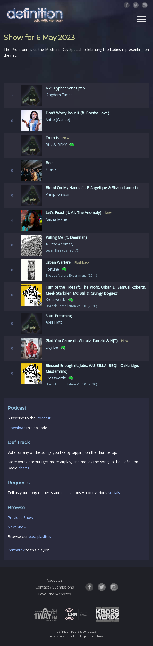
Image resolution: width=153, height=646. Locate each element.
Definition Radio (68, 632)
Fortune (52, 269)
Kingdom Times (59, 94)
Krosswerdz (56, 299)
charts (24, 467)
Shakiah (52, 169)
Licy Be (52, 347)
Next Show (17, 527)
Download (16, 427)
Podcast (44, 417)
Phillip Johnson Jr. (60, 194)
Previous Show (20, 517)
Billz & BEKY (56, 144)
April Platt (54, 322)
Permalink (16, 550)
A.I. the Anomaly (59, 243)
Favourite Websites (54, 593)
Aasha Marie (56, 219)
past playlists (40, 536)
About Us (54, 580)
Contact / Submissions (54, 587)
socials (114, 492)
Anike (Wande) (58, 119)
